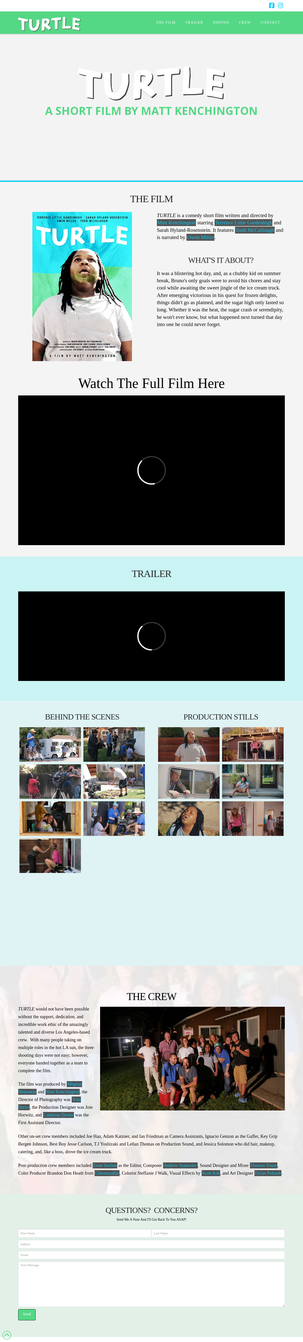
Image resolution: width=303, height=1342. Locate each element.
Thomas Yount (263, 1165)
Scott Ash (211, 1173)
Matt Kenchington (176, 223)
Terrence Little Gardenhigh (243, 223)
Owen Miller (200, 237)
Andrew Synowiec (180, 1165)
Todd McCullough (255, 230)
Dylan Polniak (268, 1173)
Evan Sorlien (105, 1165)
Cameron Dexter (59, 1114)
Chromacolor (107, 1173)
